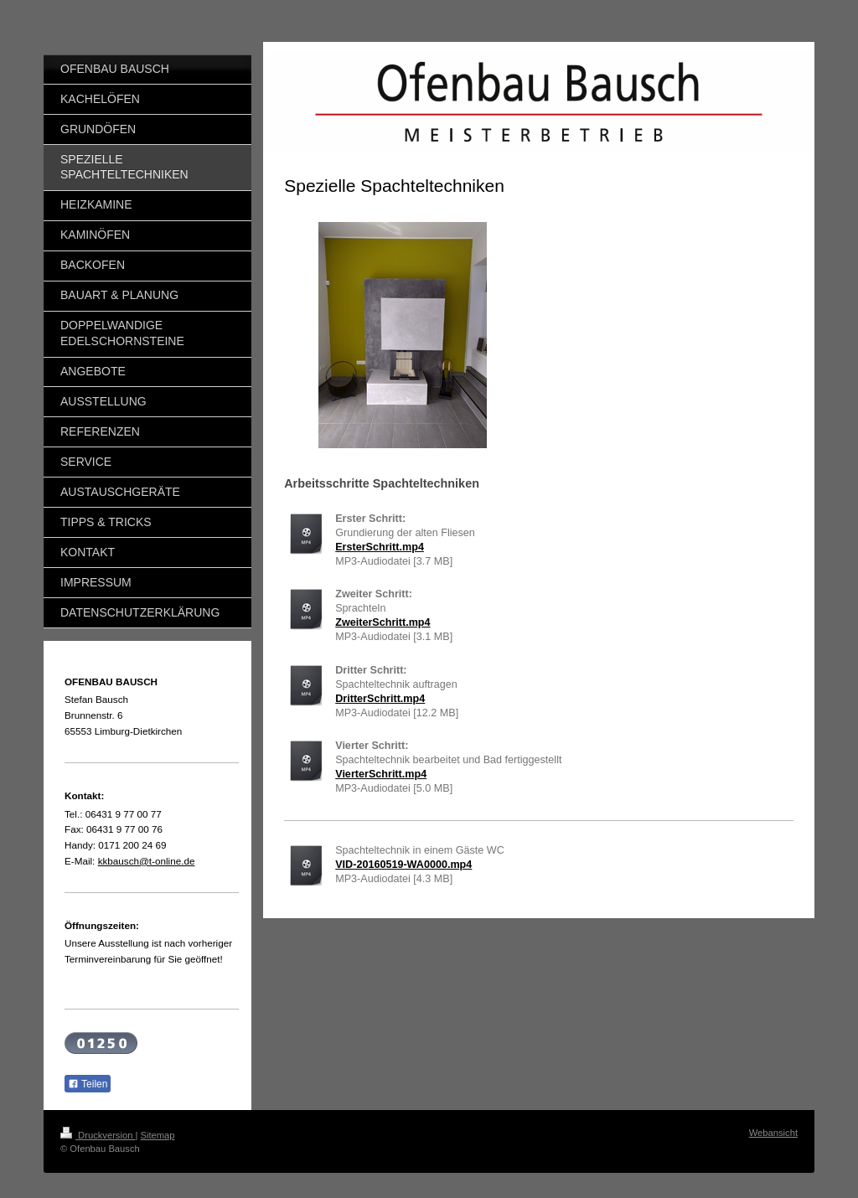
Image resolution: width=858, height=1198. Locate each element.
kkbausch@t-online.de (146, 860)
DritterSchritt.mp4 (380, 699)
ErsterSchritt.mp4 (379, 547)
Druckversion (98, 1135)
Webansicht (773, 1133)
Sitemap (158, 1135)
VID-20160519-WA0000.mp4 (403, 864)
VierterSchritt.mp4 (380, 774)
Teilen (87, 1084)
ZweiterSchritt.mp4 (382, 622)
